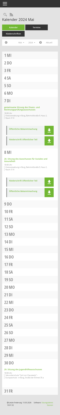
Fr (9, 70)
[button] (49, 130)
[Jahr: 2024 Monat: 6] (40, 42)
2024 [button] (31, 42)
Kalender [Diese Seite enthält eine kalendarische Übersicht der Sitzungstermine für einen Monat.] (13, 27)
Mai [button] (21, 42)
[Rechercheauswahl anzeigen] (5, 14)
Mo (10, 93)
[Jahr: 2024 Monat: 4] (6, 42)
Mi (9, 55)
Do (9, 63)
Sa (9, 78)
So (9, 85)
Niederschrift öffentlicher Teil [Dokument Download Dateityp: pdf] (23, 139)
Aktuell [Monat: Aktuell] (49, 42)
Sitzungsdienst (47, 403)
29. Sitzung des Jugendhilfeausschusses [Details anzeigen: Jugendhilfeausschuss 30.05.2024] (23, 369)
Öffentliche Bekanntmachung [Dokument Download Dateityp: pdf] (23, 129)
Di (9, 101)
